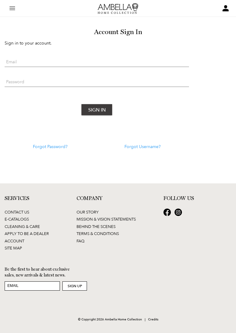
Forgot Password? (50, 146)
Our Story (88, 212)
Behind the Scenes (96, 226)
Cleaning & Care (22, 226)
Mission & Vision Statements (106, 219)
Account (14, 241)
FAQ (81, 241)
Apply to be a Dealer (27, 233)
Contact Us (17, 212)
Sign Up (75, 286)
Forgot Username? (142, 146)
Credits (153, 319)
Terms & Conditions (98, 233)
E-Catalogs (17, 219)
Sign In (97, 110)
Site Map (13, 248)
